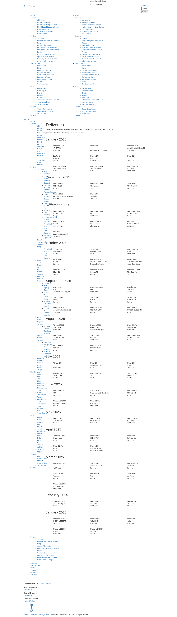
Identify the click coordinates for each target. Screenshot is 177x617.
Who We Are (41, 66)
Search (144, 6)
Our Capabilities (43, 29)
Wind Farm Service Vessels (47, 47)
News (32, 86)
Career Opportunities (44, 109)
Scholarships (41, 113)
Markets (40, 82)
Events (39, 93)
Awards (40, 95)
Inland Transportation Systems (48, 41)
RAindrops (41, 97)
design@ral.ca (29, 589)
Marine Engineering (44, 22)
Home (33, 16)
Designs (33, 36)
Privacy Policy (44, 615)
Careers (33, 107)
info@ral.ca (28, 595)
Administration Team (44, 79)
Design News (42, 88)
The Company (36, 63)
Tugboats (40, 38)
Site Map (34, 574)
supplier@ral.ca (29, 601)
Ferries (39, 52)
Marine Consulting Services (47, 25)
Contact (33, 116)
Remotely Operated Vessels (47, 59)
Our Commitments (43, 84)
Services (34, 18)
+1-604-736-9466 (45, 584)
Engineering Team (43, 77)
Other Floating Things (45, 61)
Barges (39, 43)
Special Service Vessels (45, 56)
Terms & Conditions (30, 615)
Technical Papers (43, 104)
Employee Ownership (44, 70)
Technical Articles (43, 102)
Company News (43, 91)
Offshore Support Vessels (46, 54)
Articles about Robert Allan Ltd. (48, 100)
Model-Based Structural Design (48, 27)
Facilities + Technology (45, 31)
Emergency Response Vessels (48, 50)
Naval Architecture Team (46, 75)
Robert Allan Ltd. (30, 6)
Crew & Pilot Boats (44, 45)
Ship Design (41, 20)
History (39, 68)
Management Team (44, 72)
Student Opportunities (45, 111)
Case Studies (42, 34)
